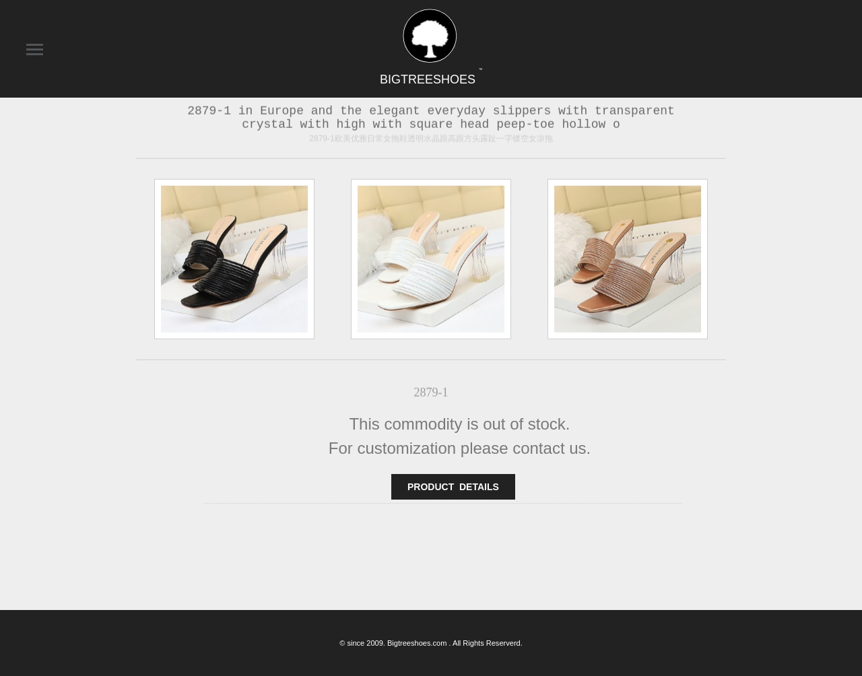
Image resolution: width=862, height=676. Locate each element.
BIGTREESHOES (431, 79)
